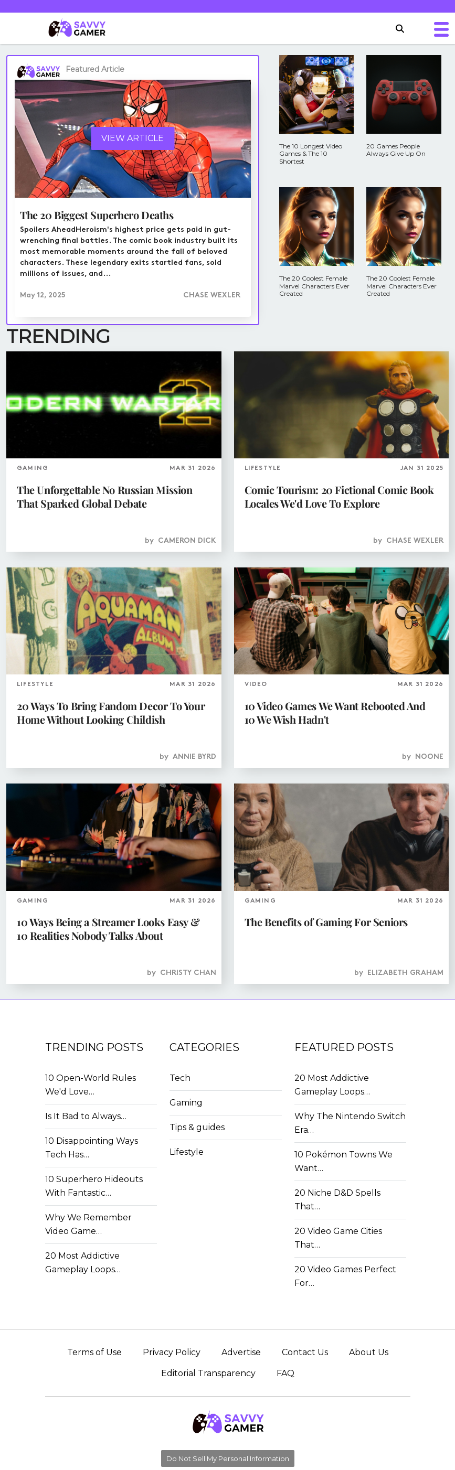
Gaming (186, 1103)
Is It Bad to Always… (85, 1116)
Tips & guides (197, 1127)
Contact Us (305, 1352)
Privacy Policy (171, 1352)
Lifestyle (187, 1152)
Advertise (241, 1352)
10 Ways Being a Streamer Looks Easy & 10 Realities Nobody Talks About (108, 928)
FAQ (285, 1373)
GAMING (32, 468)
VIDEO (256, 684)
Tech (180, 1078)
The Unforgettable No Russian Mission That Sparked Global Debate (105, 496)
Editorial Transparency (208, 1373)
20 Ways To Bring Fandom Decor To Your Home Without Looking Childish (111, 712)
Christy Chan (188, 973)
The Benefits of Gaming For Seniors (326, 922)
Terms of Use (94, 1352)
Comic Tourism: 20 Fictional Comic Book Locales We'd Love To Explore (339, 496)
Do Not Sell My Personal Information (227, 1458)
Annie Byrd (194, 757)
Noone (429, 757)
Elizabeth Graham (405, 973)
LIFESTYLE (263, 468)
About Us (368, 1352)
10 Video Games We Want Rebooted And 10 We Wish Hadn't (335, 712)
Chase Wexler (211, 295)
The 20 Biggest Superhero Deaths (97, 215)
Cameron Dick (187, 541)
